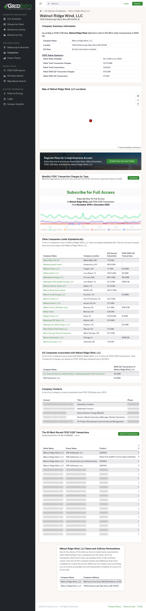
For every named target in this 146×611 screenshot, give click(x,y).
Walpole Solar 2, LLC (52, 303)
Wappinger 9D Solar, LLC (53, 320)
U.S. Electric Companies (55, 11)
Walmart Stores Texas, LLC (54, 286)
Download (133, 178)
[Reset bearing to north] (138, 104)
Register (137, 4)
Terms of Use (129, 606)
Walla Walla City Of (51, 260)
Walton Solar (48, 312)
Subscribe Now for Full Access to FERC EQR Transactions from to (90, 197)
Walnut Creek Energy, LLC (54, 294)
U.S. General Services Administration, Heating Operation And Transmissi (74, 374)
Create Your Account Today (122, 161)
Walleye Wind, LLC (51, 273)
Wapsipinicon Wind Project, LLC (56, 325)
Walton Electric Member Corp (55, 307)
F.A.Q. (140, 606)
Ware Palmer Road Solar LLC (55, 329)
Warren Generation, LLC (53, 337)
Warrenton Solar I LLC (52, 342)
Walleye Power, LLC (51, 269)
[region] (17, 310)
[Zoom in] (138, 96)
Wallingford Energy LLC (53, 277)
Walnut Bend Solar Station (54, 290)
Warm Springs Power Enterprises (57, 333)
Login (126, 3)
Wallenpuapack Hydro (52, 264)
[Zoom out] (138, 100)
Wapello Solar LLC (51, 316)
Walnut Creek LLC (51, 299)
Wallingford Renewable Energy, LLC (58, 282)
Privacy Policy (114, 606)
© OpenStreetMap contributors (129, 148)
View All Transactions (128, 434)
